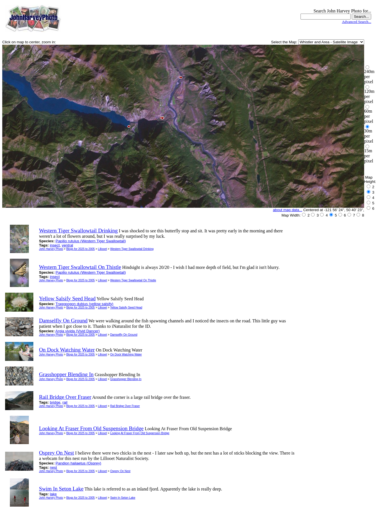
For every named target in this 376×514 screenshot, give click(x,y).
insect (55, 245)
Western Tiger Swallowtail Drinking (132, 248)
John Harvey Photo (51, 248)
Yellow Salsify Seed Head (126, 307)
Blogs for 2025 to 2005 (80, 248)
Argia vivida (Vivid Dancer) (77, 331)
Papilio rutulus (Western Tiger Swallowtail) (91, 241)
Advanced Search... (356, 22)
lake (53, 494)
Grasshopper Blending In (126, 379)
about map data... (287, 210)
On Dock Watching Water (126, 354)
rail (65, 402)
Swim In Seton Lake (122, 497)
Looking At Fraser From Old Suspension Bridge (140, 433)
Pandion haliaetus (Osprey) (78, 463)
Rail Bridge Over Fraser (125, 406)
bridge (55, 402)
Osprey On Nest (120, 471)
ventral (67, 245)
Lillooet (102, 248)
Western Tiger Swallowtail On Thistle (133, 280)
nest (53, 467)
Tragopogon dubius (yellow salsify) (84, 304)
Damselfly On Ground (123, 334)
